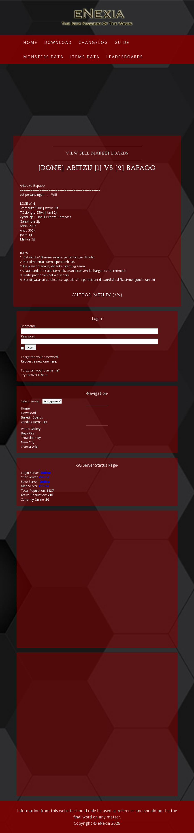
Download (58, 42)
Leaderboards (124, 56)
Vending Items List (34, 422)
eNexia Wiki (29, 446)
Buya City (27, 433)
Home (30, 42)
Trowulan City (31, 438)
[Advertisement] (97, 99)
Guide (122, 42)
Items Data (85, 56)
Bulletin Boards (32, 417)
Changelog (93, 42)
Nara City (27, 442)
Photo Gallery (31, 429)
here (53, 361)
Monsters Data (43, 56)
